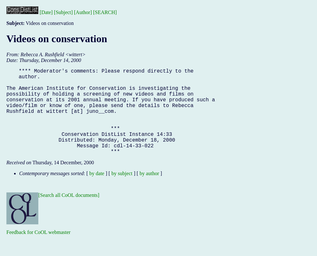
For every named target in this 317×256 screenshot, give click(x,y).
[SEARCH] (105, 12)
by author (149, 192)
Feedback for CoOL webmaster (38, 251)
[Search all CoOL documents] (68, 214)
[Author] (83, 12)
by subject (122, 192)
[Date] (46, 12)
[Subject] (63, 12)
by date (96, 192)
